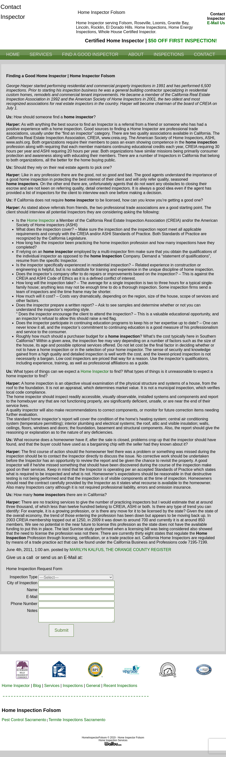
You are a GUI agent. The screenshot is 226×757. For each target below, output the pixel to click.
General (93, 685)
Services (41, 54)
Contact (204, 54)
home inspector (41, 220)
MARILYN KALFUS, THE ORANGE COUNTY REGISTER (120, 550)
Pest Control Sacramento (24, 720)
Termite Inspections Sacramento (77, 720)
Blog (37, 685)
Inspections (168, 54)
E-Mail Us (216, 23)
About (136, 54)
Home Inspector (16, 685)
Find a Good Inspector (90, 54)
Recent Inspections (120, 685)
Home (13, 54)
